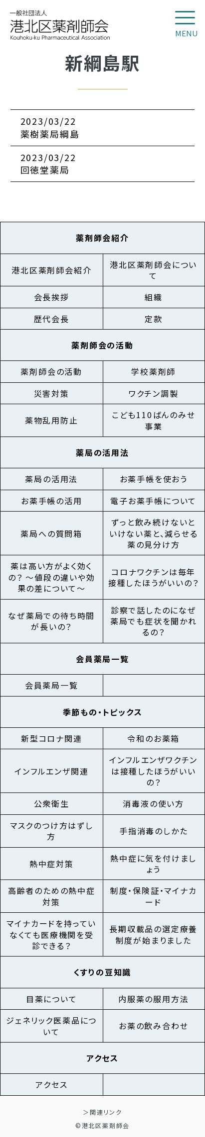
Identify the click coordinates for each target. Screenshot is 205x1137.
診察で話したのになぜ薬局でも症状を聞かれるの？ (153, 621)
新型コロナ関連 (51, 738)
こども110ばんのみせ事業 (154, 420)
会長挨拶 (51, 297)
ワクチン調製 (154, 393)
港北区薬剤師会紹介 (51, 270)
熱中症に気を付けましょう (153, 863)
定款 (154, 319)
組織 (154, 297)
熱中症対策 (51, 864)
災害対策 (51, 393)
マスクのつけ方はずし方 (51, 830)
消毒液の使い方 (153, 803)
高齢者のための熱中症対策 (51, 895)
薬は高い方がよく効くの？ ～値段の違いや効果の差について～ (51, 577)
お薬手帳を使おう (154, 479)
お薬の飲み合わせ (153, 1026)
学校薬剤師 (153, 371)
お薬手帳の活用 (51, 501)
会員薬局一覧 (51, 685)
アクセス (51, 1084)
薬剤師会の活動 (51, 371)
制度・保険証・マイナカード (153, 895)
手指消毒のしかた (153, 831)
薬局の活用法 (51, 479)
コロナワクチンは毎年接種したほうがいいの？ (153, 577)
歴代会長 (51, 319)
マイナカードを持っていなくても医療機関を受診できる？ (51, 934)
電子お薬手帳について (153, 501)
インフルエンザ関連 (51, 771)
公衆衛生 (51, 803)
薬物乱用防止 (51, 420)
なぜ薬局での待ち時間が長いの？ (51, 621)
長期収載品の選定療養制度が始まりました (153, 934)
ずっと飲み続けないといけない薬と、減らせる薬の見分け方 (153, 533)
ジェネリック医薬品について (51, 1025)
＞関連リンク (102, 1112)
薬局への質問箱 (51, 533)
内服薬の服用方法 (153, 999)
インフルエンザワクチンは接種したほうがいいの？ (153, 771)
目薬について (51, 999)
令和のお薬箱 (153, 738)
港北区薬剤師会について (153, 270)
